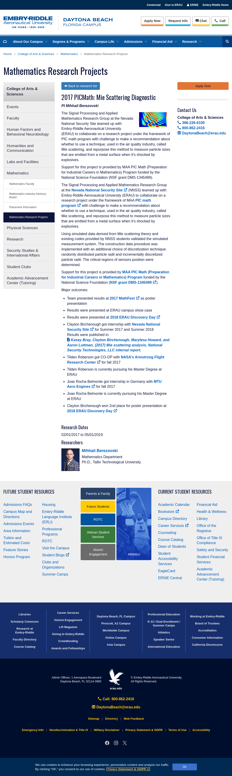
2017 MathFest (125, 298)
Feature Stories (15, 550)
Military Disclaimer (106, 730)
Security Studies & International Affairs (23, 252)
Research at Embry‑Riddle (24, 630)
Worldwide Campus (116, 630)
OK (184, 767)
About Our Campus (30, 41)
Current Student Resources (185, 492)
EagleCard (166, 571)
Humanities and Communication (20, 148)
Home (7, 54)
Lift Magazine (68, 627)
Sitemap (93, 718)
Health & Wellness (211, 512)
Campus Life (106, 41)
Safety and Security (212, 550)
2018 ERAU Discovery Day (135, 317)
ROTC (47, 541)
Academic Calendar (174, 505)
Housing (49, 505)
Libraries (25, 614)
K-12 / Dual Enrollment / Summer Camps (164, 623)
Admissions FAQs (17, 505)
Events (13, 107)
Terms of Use (177, 730)
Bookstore (168, 512)
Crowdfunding (68, 641)
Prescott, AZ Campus (116, 623)
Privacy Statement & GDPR (128, 769)
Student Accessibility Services (168, 559)
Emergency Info (33, 730)
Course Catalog (170, 540)
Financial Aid (164, 41)
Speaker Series (164, 639)
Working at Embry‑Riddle (207, 616)
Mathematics (69, 54)
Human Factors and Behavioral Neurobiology (28, 131)
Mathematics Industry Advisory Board (27, 195)
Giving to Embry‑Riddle (68, 634)
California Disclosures (207, 644)
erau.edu (116, 679)
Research (191, 41)
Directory (111, 718)
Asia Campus (116, 644)
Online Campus (116, 637)
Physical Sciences (22, 228)
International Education (164, 646)
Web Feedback (134, 718)
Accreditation (207, 630)
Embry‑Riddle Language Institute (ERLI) (57, 517)
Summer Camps (55, 574)
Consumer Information (207, 637)
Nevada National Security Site (99, 190)
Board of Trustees (207, 623)
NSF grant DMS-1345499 (133, 282)
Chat (201, 21)
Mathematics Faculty (21, 184)
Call (219, 20)
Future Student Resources (28, 492)
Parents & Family (98, 493)
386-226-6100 (191, 123)
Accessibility (201, 730)
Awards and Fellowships (68, 648)
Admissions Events (18, 524)
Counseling (167, 533)
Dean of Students (172, 546)
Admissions (135, 41)
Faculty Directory (25, 639)
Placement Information (22, 207)
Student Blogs (55, 555)
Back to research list (80, 86)
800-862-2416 (191, 128)
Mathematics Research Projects (28, 217)
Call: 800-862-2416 (116, 699)
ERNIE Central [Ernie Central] (170, 578)
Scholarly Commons (25, 621)
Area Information (16, 531)
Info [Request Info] (178, 21)
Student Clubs (19, 267)
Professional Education (164, 614)
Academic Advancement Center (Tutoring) (27, 280)
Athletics (164, 632)
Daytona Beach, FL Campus (116, 616)
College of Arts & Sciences (36, 54)
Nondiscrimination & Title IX (68, 730)
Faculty (13, 118)
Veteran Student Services (98, 535)
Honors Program (16, 557)
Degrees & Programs (71, 41)
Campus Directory (172, 519)
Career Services (173, 526)
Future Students (98, 506)
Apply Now (152, 21)
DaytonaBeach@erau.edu (201, 133)
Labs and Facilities (23, 162)
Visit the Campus (56, 548)
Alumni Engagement (98, 552)
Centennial (154, 5)
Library (202, 519)
